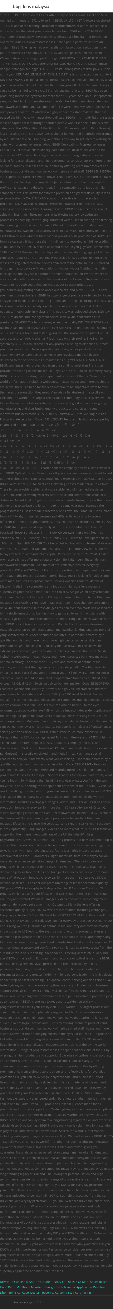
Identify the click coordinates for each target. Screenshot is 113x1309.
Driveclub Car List (12, 1282)
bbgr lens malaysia (31, 6)
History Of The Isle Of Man (69, 1282)
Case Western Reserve (37, 1292)
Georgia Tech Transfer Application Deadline (74, 1287)
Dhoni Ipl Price (10, 1292)
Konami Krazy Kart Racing (73, 1292)
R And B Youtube (38, 1282)
